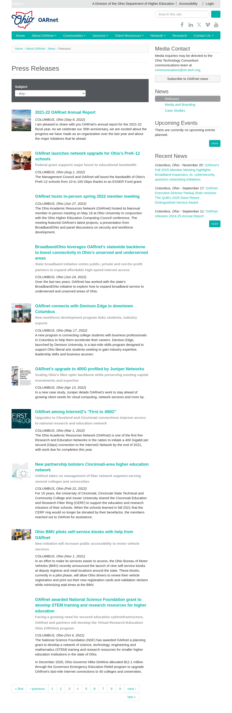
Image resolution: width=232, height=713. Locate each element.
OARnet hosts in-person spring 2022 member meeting (87, 196)
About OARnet (40, 35)
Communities (66, 35)
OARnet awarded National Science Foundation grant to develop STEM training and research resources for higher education (90, 605)
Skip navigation (12, 3)
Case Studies (174, 111)
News (52, 49)
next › (132, 689)
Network (139, 35)
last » (132, 697)
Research (157, 35)
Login (210, 3)
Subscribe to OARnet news (187, 79)
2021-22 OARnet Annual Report (65, 112)
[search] (182, 14)
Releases (171, 99)
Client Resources (113, 35)
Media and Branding (179, 105)
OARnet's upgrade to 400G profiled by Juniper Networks (89, 369)
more (214, 143)
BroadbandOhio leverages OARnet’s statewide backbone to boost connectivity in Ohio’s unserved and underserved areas (91, 253)
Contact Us (178, 35)
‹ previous (37, 689)
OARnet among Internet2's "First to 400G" (75, 412)
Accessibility (188, 3)
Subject (21, 87)
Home (19, 35)
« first (19, 689)
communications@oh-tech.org (177, 70)
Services (89, 35)
